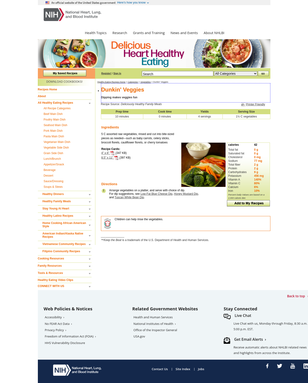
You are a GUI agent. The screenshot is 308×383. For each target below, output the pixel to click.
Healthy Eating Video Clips (55, 280)
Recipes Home (47, 89)
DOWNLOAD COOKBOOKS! (64, 81)
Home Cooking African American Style (64, 224)
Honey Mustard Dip (186, 193)
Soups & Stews (53, 186)
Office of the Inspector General (155, 330)
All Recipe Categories (57, 108)
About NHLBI (214, 32)
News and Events (184, 32)
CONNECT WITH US (51, 286)
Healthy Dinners (53, 194)
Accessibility (53, 317)
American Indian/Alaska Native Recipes (63, 235)
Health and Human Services (153, 317)
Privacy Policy (54, 330)
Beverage (50, 170)
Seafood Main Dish (55, 125)
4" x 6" (108, 153)
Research (119, 32)
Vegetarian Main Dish (57, 142)
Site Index (182, 369)
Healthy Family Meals (57, 201)
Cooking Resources (51, 258)
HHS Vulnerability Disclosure (65, 343)
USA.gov (139, 336)
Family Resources (50, 265)
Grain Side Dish (53, 153)
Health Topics (96, 32)
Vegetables (145, 82)
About (42, 96)
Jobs (201, 369)
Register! (106, 73)
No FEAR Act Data (57, 324)
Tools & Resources (50, 273)
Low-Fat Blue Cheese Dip (156, 193)
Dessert (48, 175)
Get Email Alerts (248, 339)
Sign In (117, 73)
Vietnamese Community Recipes (64, 244)
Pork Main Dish (53, 130)
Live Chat (243, 315)
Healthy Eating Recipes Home (111, 82)
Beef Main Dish (53, 114)
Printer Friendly (255, 104)
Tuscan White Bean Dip (129, 197)
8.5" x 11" (110, 157)
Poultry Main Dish (55, 119)
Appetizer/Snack (54, 164)
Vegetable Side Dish (56, 147)
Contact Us (160, 369)
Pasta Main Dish (54, 136)
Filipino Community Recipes (61, 251)
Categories (133, 82)
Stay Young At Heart (56, 208)
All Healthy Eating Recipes (55, 102)
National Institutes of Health (153, 324)
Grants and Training (149, 32)
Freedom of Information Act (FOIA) (69, 336)
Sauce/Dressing (54, 181)
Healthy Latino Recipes (58, 215)
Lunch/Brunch (52, 158)
